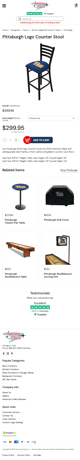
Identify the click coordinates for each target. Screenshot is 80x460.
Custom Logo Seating (12, 422)
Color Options (9, 419)
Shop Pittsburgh (69, 170)
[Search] (42, 19)
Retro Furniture (9, 366)
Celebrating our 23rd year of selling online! (40, 22)
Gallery (5, 396)
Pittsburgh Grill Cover (56, 219)
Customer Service (11, 412)
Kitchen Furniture (10, 369)
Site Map (37, 455)
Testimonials (40, 293)
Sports (26, 30)
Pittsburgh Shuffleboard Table (16, 275)
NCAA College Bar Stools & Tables (46, 30)
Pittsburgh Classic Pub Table (15, 221)
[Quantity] (10, 140)
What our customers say (40, 297)
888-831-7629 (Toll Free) (19, 348)
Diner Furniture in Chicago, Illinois (18, 373)
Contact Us (7, 416)
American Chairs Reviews (14, 399)
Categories (15, 30)
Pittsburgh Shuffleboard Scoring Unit (58, 275)
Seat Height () (11, 119)
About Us (6, 393)
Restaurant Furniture (12, 376)
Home (5, 30)
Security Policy (23, 455)
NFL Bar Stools (9, 379)
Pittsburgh (68, 30)
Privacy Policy (8, 455)
